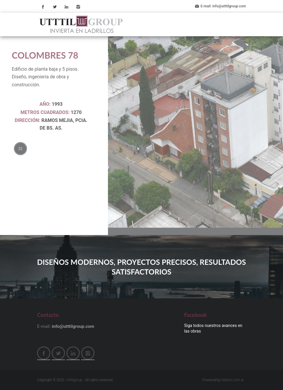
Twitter (54, 6)
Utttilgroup (74, 380)
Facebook (43, 6)
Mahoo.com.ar (233, 380)
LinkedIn (66, 6)
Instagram (78, 6)
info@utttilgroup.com (229, 6)
